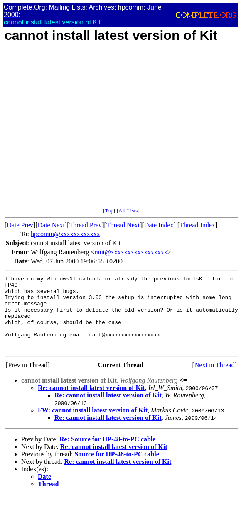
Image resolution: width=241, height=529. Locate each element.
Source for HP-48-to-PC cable (116, 469)
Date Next (51, 225)
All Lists (128, 210)
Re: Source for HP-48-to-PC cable (107, 454)
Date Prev (20, 225)
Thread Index (197, 225)
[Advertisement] (78, 129)
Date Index (159, 225)
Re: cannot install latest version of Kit (91, 402)
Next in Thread (214, 379)
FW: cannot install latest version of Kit (93, 425)
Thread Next (123, 225)
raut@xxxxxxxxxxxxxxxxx (130, 252)
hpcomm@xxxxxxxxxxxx (65, 233)
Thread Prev (85, 225)
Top (109, 210)
